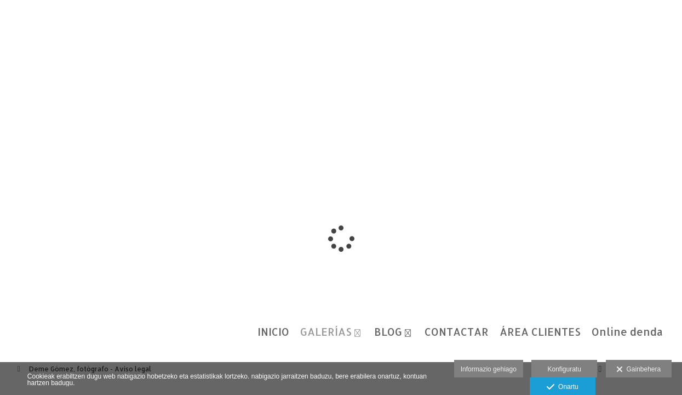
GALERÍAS (326, 332)
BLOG (388, 332)
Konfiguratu (564, 369)
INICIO (273, 332)
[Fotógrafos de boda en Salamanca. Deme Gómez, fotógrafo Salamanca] (10, 20)
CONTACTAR (457, 332)
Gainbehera (638, 369)
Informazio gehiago (489, 369)
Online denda (627, 332)
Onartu (562, 387)
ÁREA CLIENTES (540, 332)
